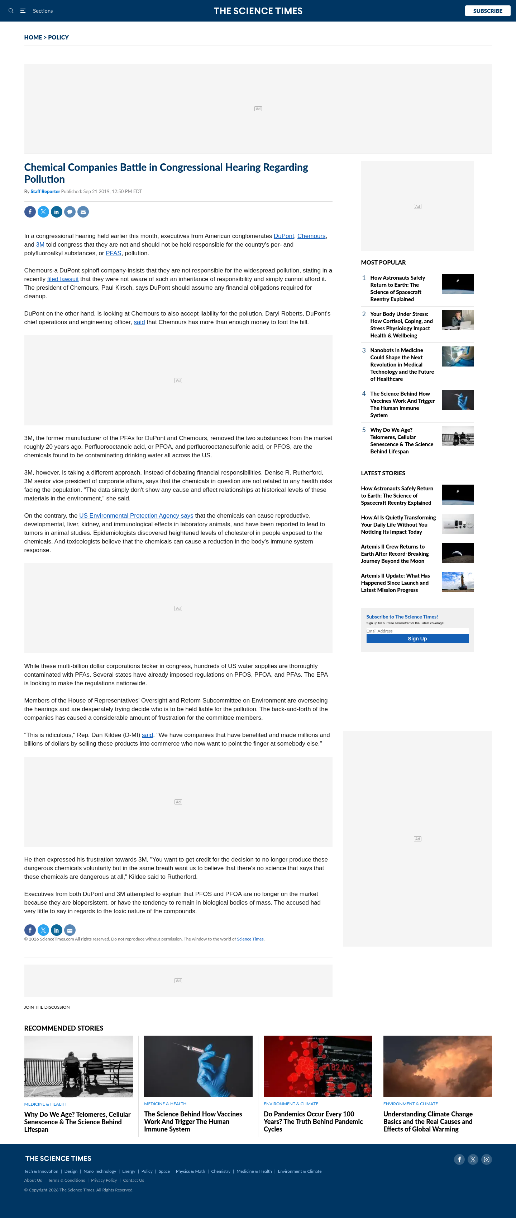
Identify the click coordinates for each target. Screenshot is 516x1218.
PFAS (113, 253)
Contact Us (133, 1180)
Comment (70, 212)
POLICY (58, 37)
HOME (33, 37)
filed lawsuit (63, 279)
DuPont (284, 236)
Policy (147, 1171)
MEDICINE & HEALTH (45, 1104)
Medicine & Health (254, 1171)
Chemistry (220, 1171)
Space (164, 1171)
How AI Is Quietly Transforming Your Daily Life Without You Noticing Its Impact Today (398, 524)
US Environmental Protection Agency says (136, 515)
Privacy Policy (104, 1180)
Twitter (43, 212)
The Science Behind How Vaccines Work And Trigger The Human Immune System (193, 1121)
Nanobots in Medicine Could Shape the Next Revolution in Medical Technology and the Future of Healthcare (402, 364)
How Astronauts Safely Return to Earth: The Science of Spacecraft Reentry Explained (397, 495)
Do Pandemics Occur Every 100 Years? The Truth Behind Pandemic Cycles (313, 1121)
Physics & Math (190, 1171)
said (139, 322)
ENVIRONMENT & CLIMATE (291, 1103)
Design (70, 1171)
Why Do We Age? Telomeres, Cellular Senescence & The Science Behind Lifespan (77, 1121)
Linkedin (56, 212)
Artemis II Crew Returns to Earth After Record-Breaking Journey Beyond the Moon (395, 553)
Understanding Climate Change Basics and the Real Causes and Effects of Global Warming (428, 1121)
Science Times (250, 939)
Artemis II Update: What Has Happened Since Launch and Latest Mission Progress (395, 582)
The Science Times (258, 11)
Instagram (486, 1159)
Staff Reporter (45, 191)
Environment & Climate (300, 1171)
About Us (33, 1180)
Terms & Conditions (66, 1180)
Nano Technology (99, 1171)
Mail (83, 212)
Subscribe (487, 11)
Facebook (30, 212)
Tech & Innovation (41, 1171)
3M (40, 244)
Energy (128, 1171)
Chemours (311, 236)
